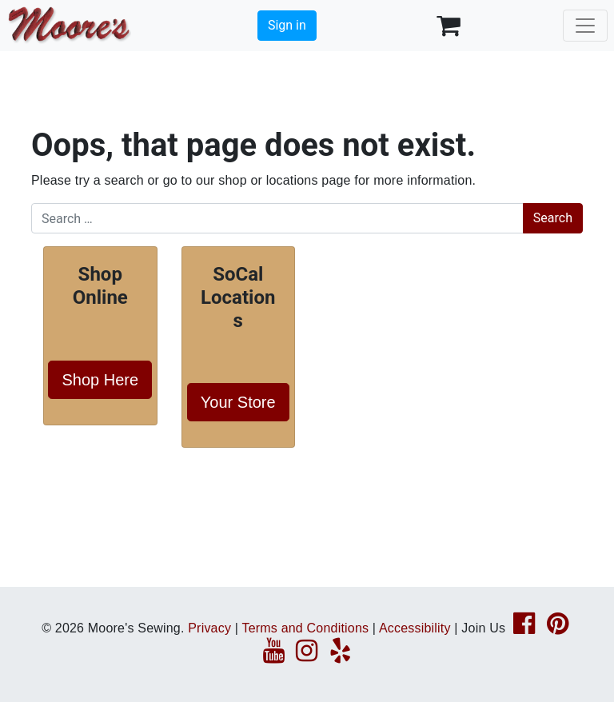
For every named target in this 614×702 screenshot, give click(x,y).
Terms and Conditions (305, 628)
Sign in (287, 25)
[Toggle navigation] (585, 26)
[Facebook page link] (524, 628)
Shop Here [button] (100, 380)
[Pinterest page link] (557, 628)
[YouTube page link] (274, 655)
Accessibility (415, 628)
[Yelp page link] (340, 655)
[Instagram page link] (306, 655)
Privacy (209, 628)
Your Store (238, 402)
